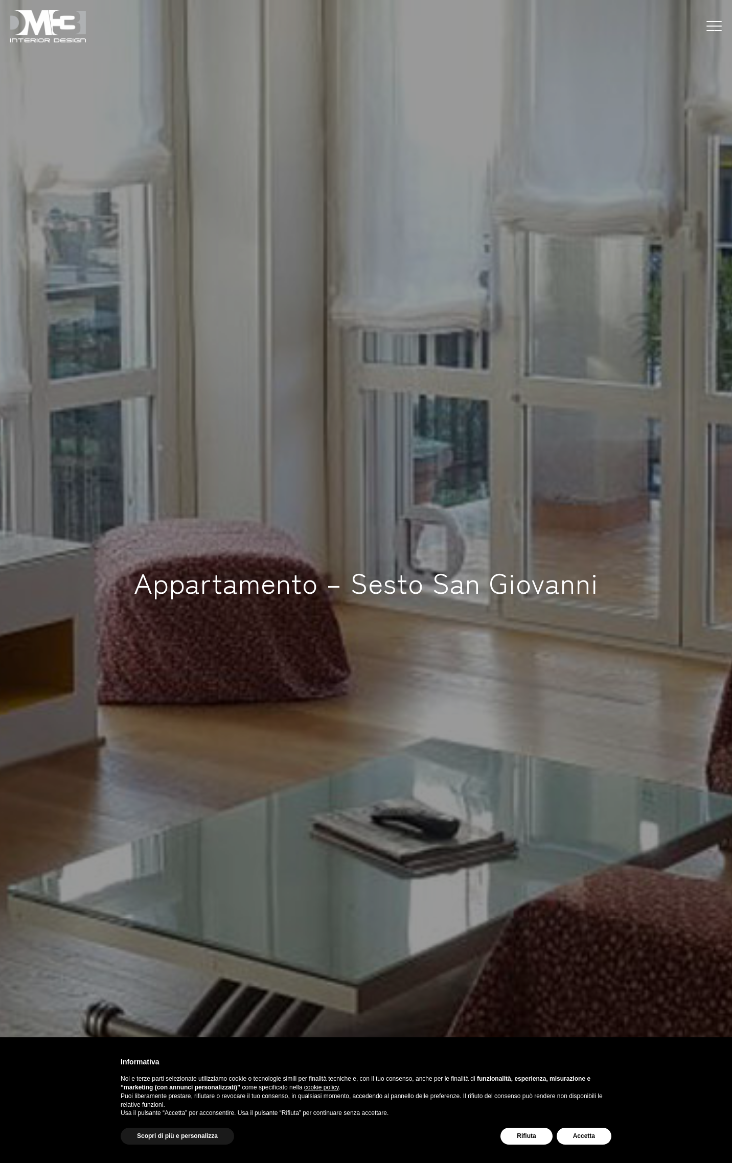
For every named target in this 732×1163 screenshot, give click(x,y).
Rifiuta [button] (526, 1135)
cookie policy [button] (321, 1087)
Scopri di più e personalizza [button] (177, 1135)
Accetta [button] (584, 1135)
